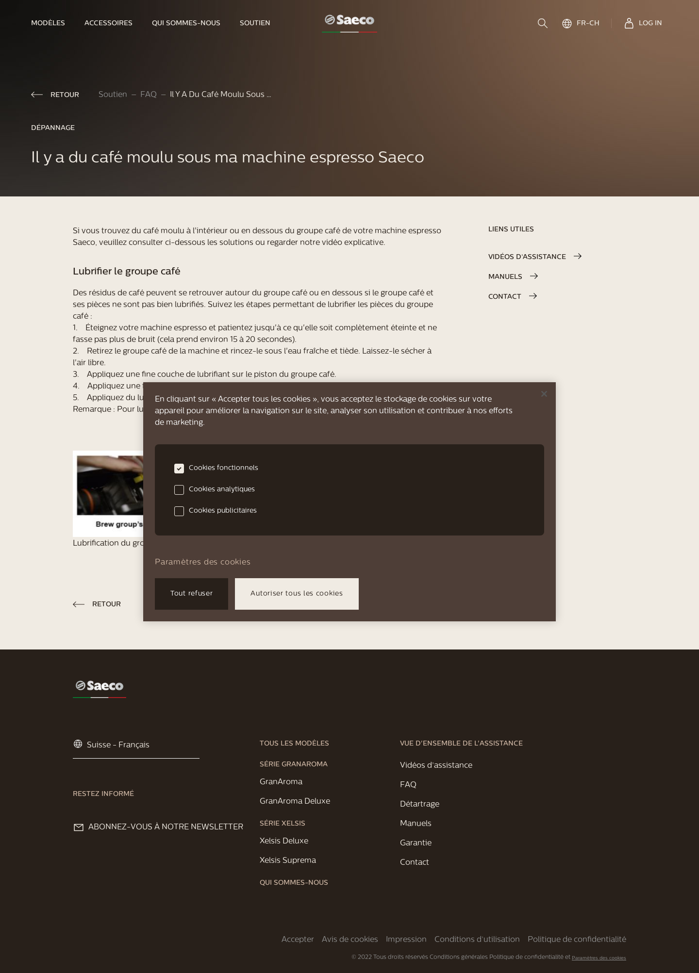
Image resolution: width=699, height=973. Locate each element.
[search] (543, 23)
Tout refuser (191, 594)
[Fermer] (544, 394)
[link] (53, 23)
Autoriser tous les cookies (296, 594)
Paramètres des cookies (599, 958)
